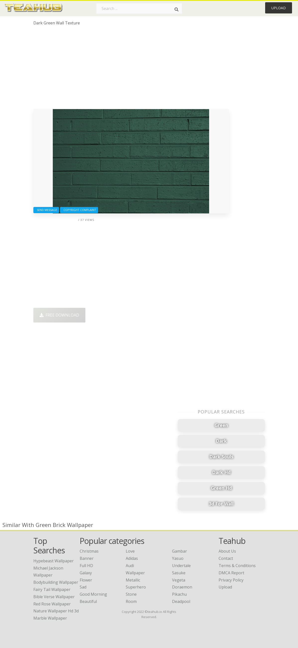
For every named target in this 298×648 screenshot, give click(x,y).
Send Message (46, 210)
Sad (83, 587)
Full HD (86, 565)
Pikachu (179, 594)
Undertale (181, 565)
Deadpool (181, 601)
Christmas (89, 551)
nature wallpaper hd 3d (56, 611)
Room (131, 601)
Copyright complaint (79, 210)
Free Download (59, 315)
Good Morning (93, 594)
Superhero (136, 587)
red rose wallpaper (52, 604)
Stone (131, 594)
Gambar (179, 551)
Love (130, 551)
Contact (226, 558)
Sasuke (178, 573)
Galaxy (86, 573)
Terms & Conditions (237, 565)
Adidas (132, 558)
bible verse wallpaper (54, 596)
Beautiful (88, 601)
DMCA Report (231, 573)
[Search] (176, 9)
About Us (227, 551)
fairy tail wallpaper (51, 589)
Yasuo (177, 558)
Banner (87, 558)
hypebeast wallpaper (53, 561)
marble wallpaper (50, 618)
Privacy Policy (231, 580)
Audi (130, 565)
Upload (278, 7)
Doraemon (182, 587)
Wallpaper (135, 573)
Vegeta (178, 580)
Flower (86, 580)
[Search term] (139, 8)
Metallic (133, 580)
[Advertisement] (131, 69)
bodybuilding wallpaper (55, 582)
